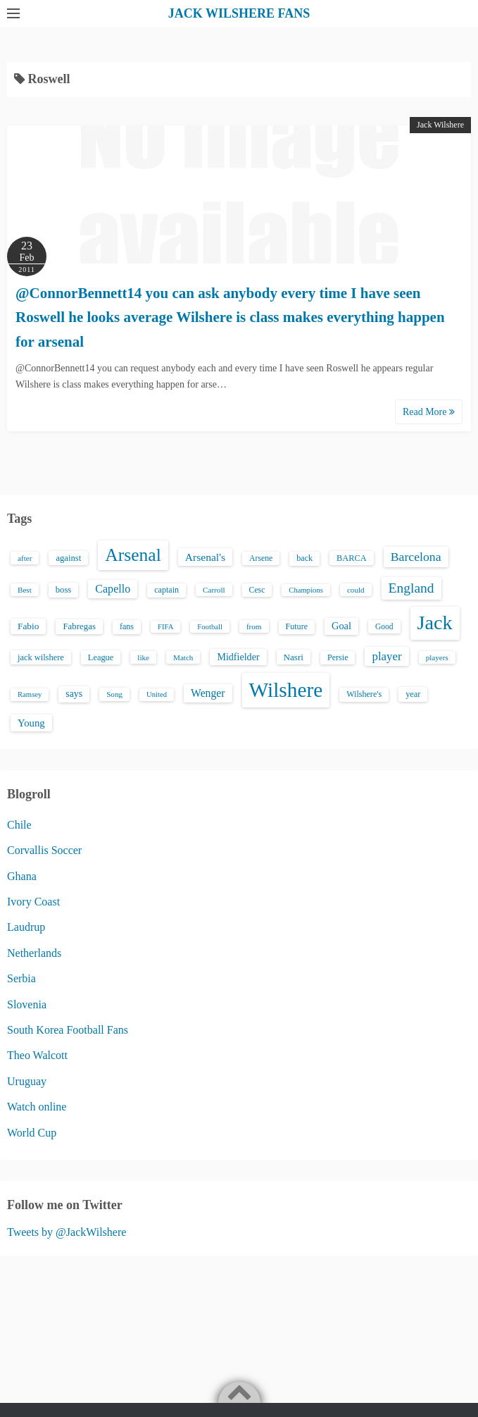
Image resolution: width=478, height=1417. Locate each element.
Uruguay (26, 1081)
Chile (19, 825)
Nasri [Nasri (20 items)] (293, 657)
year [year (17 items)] (412, 694)
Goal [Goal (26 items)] (341, 625)
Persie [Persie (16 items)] (337, 657)
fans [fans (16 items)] (127, 626)
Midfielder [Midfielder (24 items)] (238, 656)
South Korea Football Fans (67, 1030)
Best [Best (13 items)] (25, 590)
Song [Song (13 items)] (114, 694)
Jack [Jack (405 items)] (435, 622)
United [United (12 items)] (156, 694)
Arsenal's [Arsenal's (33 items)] (205, 557)
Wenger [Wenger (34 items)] (208, 693)
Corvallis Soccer (44, 850)
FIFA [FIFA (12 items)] (165, 627)
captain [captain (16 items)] (166, 590)
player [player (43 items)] (386, 656)
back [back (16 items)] (304, 558)
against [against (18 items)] (68, 558)
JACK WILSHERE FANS (239, 13)
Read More (429, 412)
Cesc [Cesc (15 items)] (257, 590)
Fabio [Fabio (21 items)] (28, 626)
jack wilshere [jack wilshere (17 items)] (41, 657)
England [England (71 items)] (411, 588)
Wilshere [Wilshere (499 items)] (286, 690)
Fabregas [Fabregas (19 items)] (79, 626)
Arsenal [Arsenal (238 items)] (133, 555)
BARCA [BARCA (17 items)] (352, 558)
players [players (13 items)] (437, 657)
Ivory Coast (33, 902)
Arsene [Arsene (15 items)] (260, 558)
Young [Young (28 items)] (31, 723)
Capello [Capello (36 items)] (112, 589)
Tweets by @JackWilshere (66, 1232)
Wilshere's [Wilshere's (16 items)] (364, 694)
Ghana (22, 876)
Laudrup (26, 927)
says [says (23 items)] (73, 693)
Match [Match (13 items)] (183, 657)
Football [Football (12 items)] (209, 627)
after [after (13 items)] (25, 558)
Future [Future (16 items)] (297, 626)
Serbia (21, 978)
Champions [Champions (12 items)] (306, 590)
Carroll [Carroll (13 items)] (214, 590)
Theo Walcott (37, 1055)
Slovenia (26, 1004)
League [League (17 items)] (101, 657)
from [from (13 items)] (254, 626)
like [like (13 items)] (143, 657)
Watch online (36, 1107)
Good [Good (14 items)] (384, 626)
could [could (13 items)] (356, 590)
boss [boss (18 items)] (64, 590)
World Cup (31, 1133)
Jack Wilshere (440, 125)
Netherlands (34, 953)
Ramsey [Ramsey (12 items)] (30, 694)
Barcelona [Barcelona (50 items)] (416, 557)
